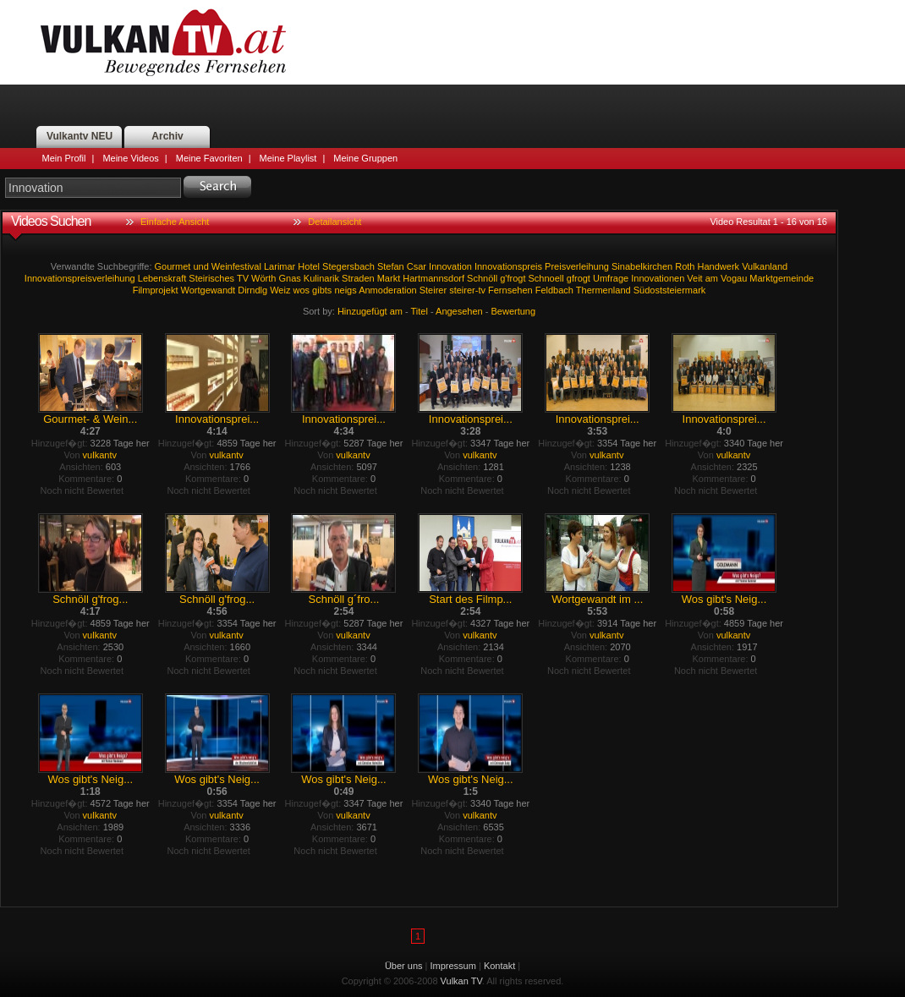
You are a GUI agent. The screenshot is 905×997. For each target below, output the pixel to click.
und (200, 266)
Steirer (433, 290)
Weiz (280, 290)
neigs (345, 290)
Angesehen (459, 311)
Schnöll (482, 278)
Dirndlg (252, 290)
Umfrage (610, 278)
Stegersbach (348, 266)
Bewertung (513, 311)
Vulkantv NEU (79, 136)
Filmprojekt (155, 290)
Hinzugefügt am (370, 311)
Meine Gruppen (365, 158)
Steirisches (211, 278)
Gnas (290, 278)
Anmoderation (388, 290)
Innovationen (657, 278)
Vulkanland (764, 266)
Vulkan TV (163, 42)
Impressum (453, 966)
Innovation (450, 266)
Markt (389, 278)
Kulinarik (321, 278)
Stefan (390, 266)
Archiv (167, 136)
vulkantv (100, 455)
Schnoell (546, 278)
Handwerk (719, 266)
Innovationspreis (508, 266)
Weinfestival (236, 266)
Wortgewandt (208, 290)
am (711, 278)
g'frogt (512, 278)
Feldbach (554, 290)
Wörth (263, 278)
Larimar (279, 266)
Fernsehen (510, 290)
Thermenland (603, 290)
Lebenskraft (162, 278)
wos (301, 290)
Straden (358, 278)
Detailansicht (334, 221)
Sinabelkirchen (642, 266)
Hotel (309, 266)
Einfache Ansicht (174, 221)
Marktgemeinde (781, 278)
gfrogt (578, 278)
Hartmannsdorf (433, 278)
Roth (684, 266)
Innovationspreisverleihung (80, 278)
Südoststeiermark (670, 290)
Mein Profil (64, 158)
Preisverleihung (577, 266)
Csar (416, 266)
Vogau (734, 278)
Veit (694, 278)
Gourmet (173, 266)
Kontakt (499, 966)
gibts (322, 290)
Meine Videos (130, 158)
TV (243, 278)
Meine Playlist (288, 158)
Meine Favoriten (209, 158)
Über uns (404, 966)
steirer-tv (467, 290)
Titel (419, 311)
